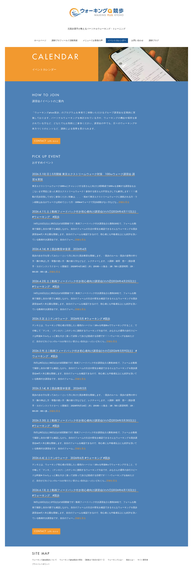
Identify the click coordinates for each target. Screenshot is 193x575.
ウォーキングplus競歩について (44, 560)
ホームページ (40, 40)
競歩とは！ (130, 560)
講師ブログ (154, 40)
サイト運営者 (143, 560)
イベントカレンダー (117, 40)
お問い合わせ (137, 40)
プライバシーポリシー (41, 564)
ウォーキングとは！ (115, 560)
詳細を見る (124, 202)
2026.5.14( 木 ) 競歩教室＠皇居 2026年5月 (59, 388)
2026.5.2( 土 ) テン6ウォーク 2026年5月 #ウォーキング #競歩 (71, 318)
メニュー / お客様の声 (93, 40)
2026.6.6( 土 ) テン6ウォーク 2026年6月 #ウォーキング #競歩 (71, 458)
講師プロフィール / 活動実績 (64, 40)
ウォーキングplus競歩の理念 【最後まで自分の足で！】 (82, 560)
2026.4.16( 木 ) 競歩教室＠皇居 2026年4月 (59, 249)
